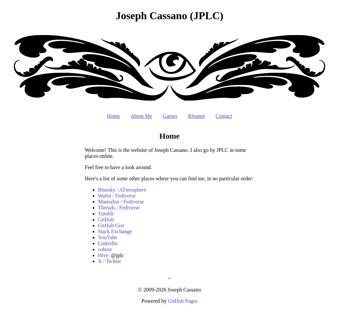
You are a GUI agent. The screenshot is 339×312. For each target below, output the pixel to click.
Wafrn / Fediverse (117, 196)
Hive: (104, 255)
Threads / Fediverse (119, 207)
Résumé (196, 116)
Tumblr (106, 213)
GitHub (106, 219)
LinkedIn (108, 243)
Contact (224, 116)
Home (113, 116)
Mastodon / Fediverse (121, 201)
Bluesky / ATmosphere (122, 190)
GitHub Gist (111, 225)
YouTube (107, 237)
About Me (141, 116)
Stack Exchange (115, 231)
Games (170, 116)
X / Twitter (109, 261)
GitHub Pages (182, 301)
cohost (105, 249)
